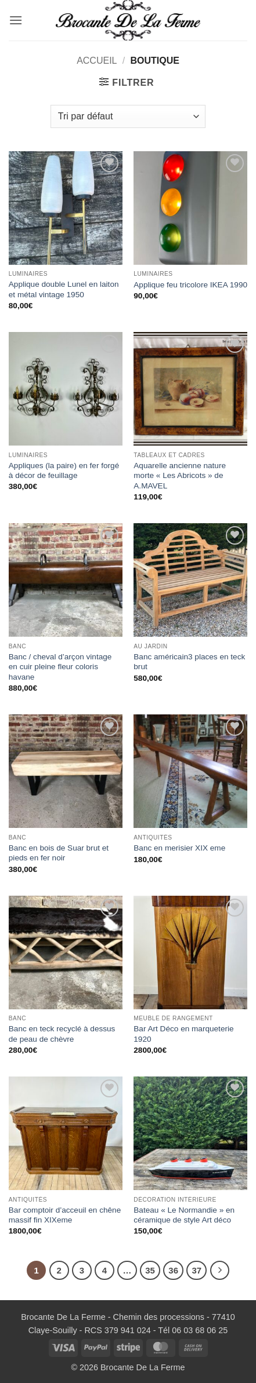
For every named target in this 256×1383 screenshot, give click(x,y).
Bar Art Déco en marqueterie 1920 (183, 1033)
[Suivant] (220, 1270)
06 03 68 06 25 (200, 1330)
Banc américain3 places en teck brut (189, 662)
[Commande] (128, 116)
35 (150, 1270)
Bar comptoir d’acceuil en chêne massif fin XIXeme (65, 1215)
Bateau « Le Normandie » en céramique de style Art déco (184, 1215)
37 (196, 1270)
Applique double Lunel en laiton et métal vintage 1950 (64, 289)
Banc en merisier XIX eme (179, 848)
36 (173, 1270)
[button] (16, 20)
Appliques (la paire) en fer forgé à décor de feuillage (64, 470)
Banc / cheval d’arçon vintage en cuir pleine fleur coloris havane (60, 666)
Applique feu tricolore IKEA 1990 (190, 284)
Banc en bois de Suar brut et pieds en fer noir (59, 853)
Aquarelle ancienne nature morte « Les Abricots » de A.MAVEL (180, 475)
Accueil (97, 60)
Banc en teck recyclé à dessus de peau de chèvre (62, 1033)
